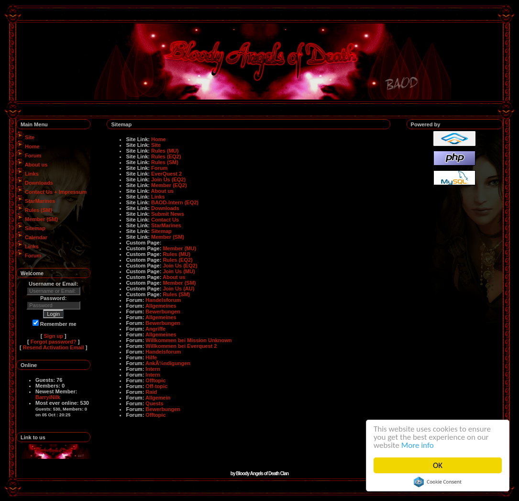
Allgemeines (161, 306)
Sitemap (35, 228)
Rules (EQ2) (166, 156)
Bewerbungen (162, 311)
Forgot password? (54, 342)
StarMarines (40, 201)
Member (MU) (179, 248)
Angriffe (155, 329)
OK (437, 465)
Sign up (53, 336)
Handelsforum (163, 300)
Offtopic (155, 380)
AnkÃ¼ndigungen (167, 363)
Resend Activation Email (53, 347)
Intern (152, 369)
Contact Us (165, 220)
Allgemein (158, 398)
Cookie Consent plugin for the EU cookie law (438, 482)
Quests (154, 403)
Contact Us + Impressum (56, 192)
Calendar (36, 237)
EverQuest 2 (166, 174)
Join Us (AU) (178, 288)
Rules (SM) (38, 210)
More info (417, 445)
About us (36, 164)
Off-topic (156, 386)
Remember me (55, 324)
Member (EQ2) (169, 185)
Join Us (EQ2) (168, 179)
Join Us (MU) (179, 271)
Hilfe (151, 357)
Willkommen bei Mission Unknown (188, 340)
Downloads (39, 183)
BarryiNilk (47, 397)
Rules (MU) (164, 151)
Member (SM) (41, 219)
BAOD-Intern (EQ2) (175, 202)
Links (32, 174)
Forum (33, 155)
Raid (151, 392)
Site (29, 137)
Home (32, 146)
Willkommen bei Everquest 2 (181, 346)
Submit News (167, 214)
